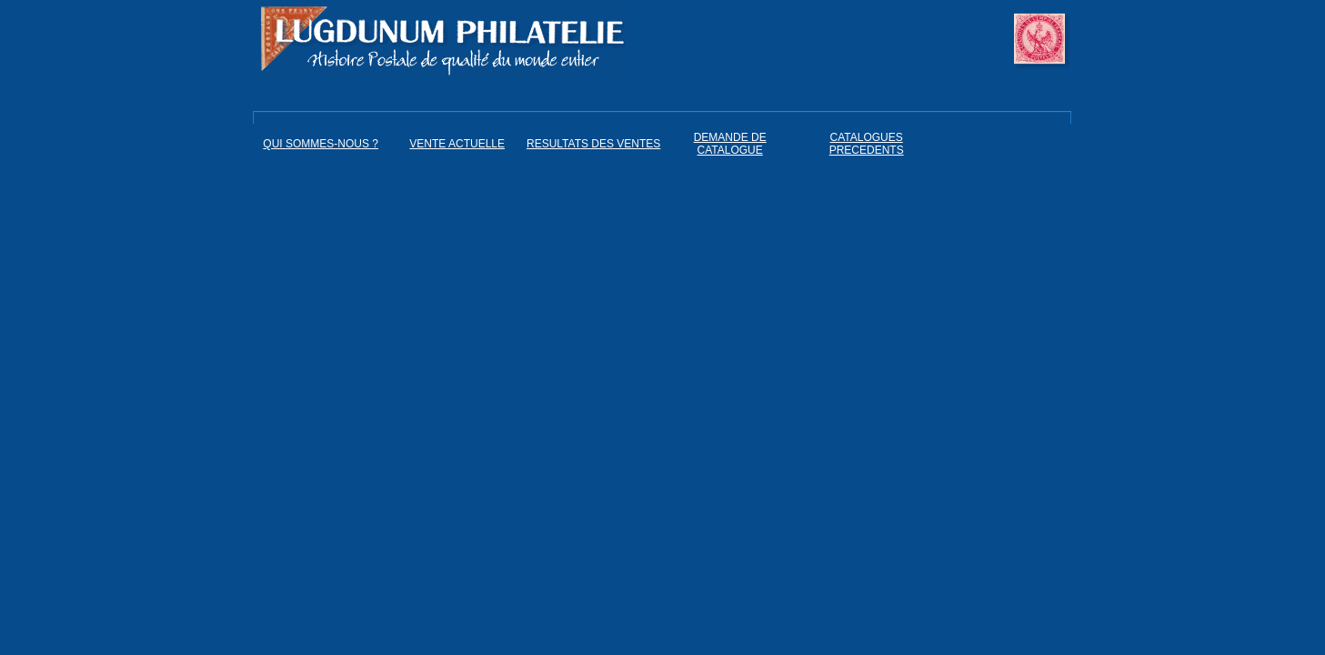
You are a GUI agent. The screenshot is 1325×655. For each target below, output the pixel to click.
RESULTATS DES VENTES (593, 143)
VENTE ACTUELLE (457, 143)
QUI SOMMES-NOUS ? (320, 143)
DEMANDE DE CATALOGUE (730, 143)
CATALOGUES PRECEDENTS (866, 143)
